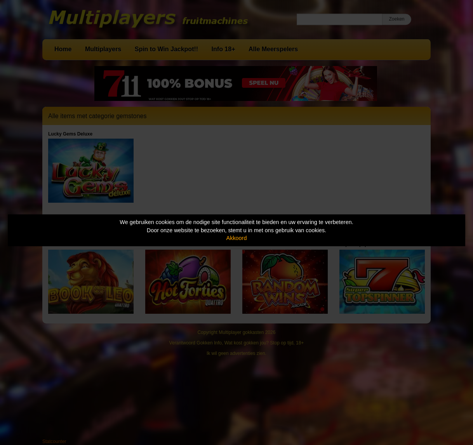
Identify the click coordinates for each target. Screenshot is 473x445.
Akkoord (236, 238)
